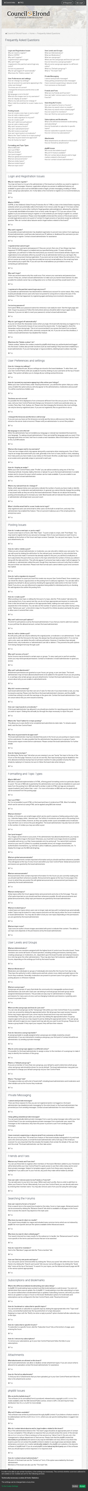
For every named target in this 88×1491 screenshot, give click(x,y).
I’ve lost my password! (16, 69)
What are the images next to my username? (23, 96)
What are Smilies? (14, 152)
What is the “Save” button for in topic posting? (24, 135)
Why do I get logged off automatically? (21, 71)
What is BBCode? (14, 148)
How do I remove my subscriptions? (57, 133)
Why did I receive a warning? (18, 131)
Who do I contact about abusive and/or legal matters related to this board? (60, 156)
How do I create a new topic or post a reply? (23, 113)
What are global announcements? (20, 157)
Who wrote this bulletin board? (55, 150)
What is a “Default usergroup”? (56, 69)
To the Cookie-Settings (10, 1486)
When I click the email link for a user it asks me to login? (25, 104)
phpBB (15, 440)
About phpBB (24, 1403)
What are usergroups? (53, 57)
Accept (82, 1486)
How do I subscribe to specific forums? (58, 131)
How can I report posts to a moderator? (22, 133)
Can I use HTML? (14, 150)
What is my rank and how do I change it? (22, 101)
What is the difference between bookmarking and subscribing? (61, 123)
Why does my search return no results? (58, 107)
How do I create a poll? (16, 120)
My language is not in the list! (18, 94)
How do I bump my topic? (17, 140)
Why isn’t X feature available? (55, 153)
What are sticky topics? (16, 161)
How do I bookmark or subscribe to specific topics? (60, 127)
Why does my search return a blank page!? (60, 109)
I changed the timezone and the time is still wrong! (23, 91)
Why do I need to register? (17, 53)
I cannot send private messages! (56, 78)
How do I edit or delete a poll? (18, 124)
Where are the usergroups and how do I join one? (62, 59)
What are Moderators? (53, 55)
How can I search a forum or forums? (58, 105)
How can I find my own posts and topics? (59, 114)
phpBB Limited (68, 1398)
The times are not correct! (17, 87)
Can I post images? (15, 154)
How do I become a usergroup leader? (58, 62)
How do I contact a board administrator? (59, 159)
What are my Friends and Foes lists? (57, 93)
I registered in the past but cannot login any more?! (23, 65)
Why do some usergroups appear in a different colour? (61, 65)
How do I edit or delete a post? (18, 115)
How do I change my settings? (18, 81)
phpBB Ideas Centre (33, 1417)
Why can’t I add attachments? (18, 129)
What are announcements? (17, 159)
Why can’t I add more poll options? (20, 122)
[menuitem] (20, 2)
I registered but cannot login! (18, 59)
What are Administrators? (54, 53)
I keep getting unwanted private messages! (60, 81)
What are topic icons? (15, 166)
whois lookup (16, 1435)
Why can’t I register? (15, 57)
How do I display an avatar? (17, 99)
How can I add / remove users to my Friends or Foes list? (61, 96)
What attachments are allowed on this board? (61, 141)
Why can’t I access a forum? (18, 126)
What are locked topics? (16, 163)
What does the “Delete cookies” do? (20, 73)
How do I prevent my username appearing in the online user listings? (25, 84)
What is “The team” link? (53, 71)
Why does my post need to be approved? (22, 138)
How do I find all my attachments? (57, 143)
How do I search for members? (56, 112)
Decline (75, 1486)
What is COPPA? (14, 55)
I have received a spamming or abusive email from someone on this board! (61, 84)
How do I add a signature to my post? (21, 117)
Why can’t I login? (14, 62)
